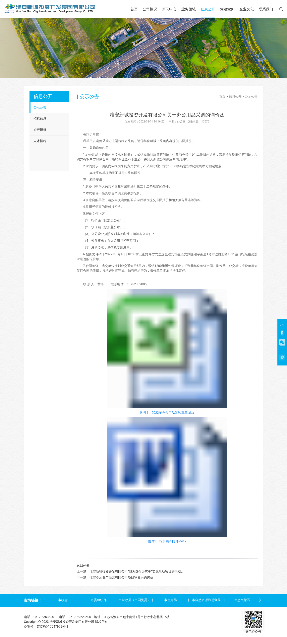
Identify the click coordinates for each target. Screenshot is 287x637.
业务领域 (188, 9)
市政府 (63, 600)
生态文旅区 (242, 600)
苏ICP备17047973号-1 (52, 626)
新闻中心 (169, 9)
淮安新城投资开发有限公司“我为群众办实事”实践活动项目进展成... (136, 571)
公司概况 (150, 9)
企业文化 (246, 9)
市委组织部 (99, 600)
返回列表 (83, 565)
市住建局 (170, 600)
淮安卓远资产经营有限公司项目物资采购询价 (121, 577)
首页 (134, 9)
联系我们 (266, 9)
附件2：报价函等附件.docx (167, 541)
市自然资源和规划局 (206, 600)
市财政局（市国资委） (134, 600)
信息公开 (208, 9)
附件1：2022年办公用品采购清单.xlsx (167, 413)
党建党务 (227, 9)
